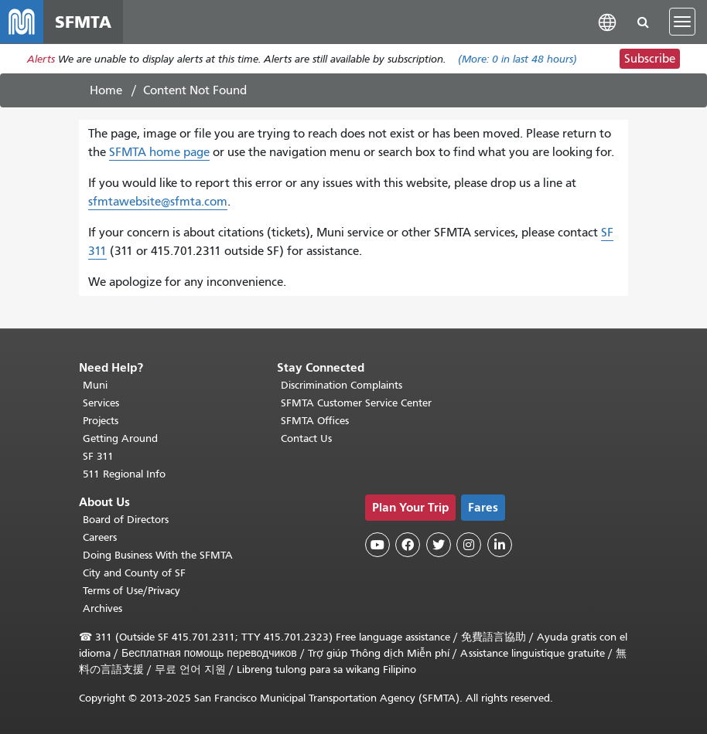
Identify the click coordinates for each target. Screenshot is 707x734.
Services (101, 402)
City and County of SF (134, 572)
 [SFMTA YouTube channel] (377, 545)
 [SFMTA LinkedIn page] (499, 545)
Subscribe (649, 59)
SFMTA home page (159, 152)
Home (106, 90)
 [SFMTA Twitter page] (438, 545)
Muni (95, 385)
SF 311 (98, 456)
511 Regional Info (124, 474)
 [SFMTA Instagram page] (468, 545)
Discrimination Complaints (341, 385)
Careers (100, 537)
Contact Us (306, 438)
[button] (607, 21)
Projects (100, 420)
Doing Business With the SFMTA (158, 555)
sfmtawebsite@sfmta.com (157, 202)
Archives (102, 608)
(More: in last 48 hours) (517, 59)
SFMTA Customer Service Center (356, 402)
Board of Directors (126, 519)
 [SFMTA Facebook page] (407, 545)
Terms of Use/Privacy (131, 590)
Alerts (41, 59)
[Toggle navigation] (682, 22)
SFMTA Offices (315, 420)
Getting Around (120, 438)
